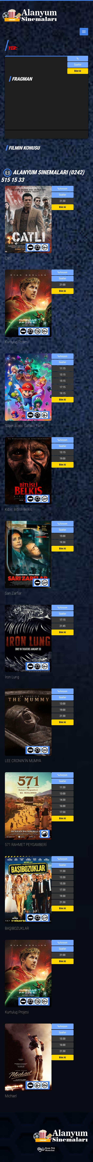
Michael (11, 1096)
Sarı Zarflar (13, 593)
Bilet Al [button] (77, 71)
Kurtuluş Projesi (17, 342)
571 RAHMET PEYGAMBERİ (26, 844)
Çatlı (8, 258)
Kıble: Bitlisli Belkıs (18, 509)
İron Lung (12, 677)
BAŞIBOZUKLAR (17, 928)
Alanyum (62, 188)
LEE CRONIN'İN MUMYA (23, 760)
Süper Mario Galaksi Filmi (24, 425)
